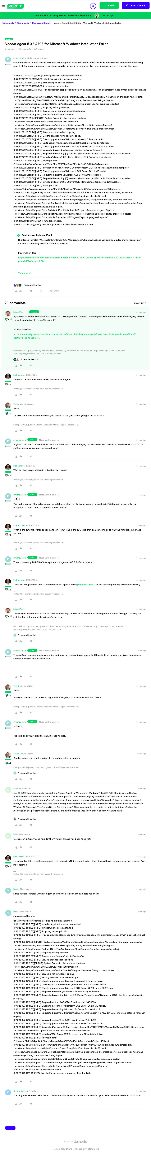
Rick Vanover (19, 375)
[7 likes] (27, 285)
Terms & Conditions (62, 1149)
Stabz (16, 404)
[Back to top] (145, 1145)
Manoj (16, 889)
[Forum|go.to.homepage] (15, 6)
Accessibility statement (86, 1149)
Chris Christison (20, 1091)
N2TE (15, 788)
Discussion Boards (41, 23)
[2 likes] (26, 359)
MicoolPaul (18, 312)
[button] (3, 7)
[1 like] (24, 635)
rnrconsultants (19, 58)
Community (8, 23)
